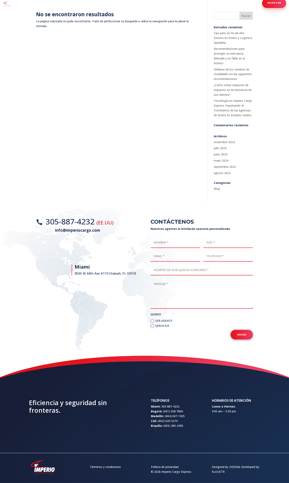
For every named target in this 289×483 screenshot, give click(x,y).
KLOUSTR (218, 472)
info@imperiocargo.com (77, 231)
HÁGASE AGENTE (146, 3)
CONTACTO (180, 3)
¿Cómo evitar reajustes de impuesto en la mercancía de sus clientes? (232, 90)
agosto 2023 (222, 173)
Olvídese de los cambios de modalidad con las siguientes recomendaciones (233, 74)
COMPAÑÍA (103, 3)
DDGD (233, 467)
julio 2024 (220, 148)
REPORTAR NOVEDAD (205, 3)
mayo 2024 (221, 160)
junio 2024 (220, 154)
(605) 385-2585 (173, 450)
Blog (217, 189)
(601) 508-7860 (173, 436)
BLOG (165, 3)
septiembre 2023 (225, 167)
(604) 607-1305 (175, 441)
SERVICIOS (121, 3)
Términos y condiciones (105, 467)
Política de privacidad (164, 467)
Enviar (241, 352)
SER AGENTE (161, 338)
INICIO (89, 3)
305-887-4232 (71, 222)
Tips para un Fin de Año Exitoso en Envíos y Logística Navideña (233, 38)
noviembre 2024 (224, 142)
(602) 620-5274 (168, 445)
